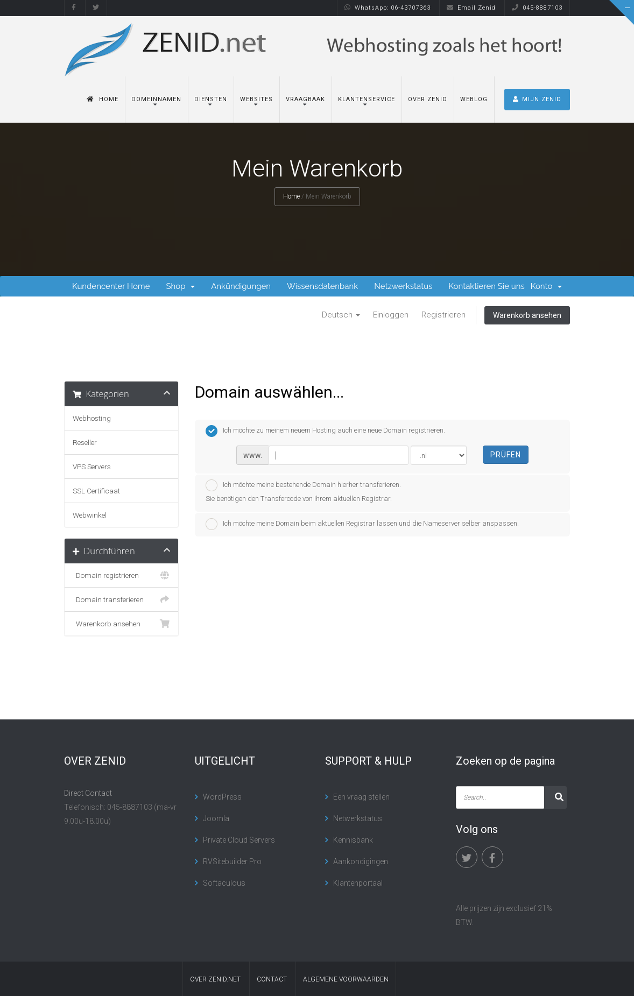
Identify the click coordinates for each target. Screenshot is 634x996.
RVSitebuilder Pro (232, 861)
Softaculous (224, 883)
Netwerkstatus (357, 818)
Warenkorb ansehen (527, 315)
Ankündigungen (241, 286)
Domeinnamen (156, 99)
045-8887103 (537, 7)
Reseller (85, 442)
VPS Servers (92, 466)
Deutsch (341, 315)
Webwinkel (90, 515)
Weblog (474, 99)
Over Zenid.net (215, 979)
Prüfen (505, 454)
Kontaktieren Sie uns (486, 286)
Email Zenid (471, 7)
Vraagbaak (305, 99)
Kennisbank (353, 840)
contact (272, 979)
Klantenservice (366, 99)
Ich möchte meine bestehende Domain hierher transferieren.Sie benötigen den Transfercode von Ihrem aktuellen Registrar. (303, 491)
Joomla (216, 818)
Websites (256, 99)
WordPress (222, 797)
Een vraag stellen (361, 797)
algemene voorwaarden (346, 979)
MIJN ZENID (537, 99)
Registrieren (443, 315)
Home (102, 99)
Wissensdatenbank (322, 286)
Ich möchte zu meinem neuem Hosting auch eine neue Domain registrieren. (325, 431)
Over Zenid (427, 99)
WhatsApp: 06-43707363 (387, 7)
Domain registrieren (121, 575)
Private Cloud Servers (239, 840)
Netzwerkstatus (403, 286)
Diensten (210, 99)
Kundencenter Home (111, 286)
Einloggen (390, 315)
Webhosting (92, 418)
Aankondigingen (360, 861)
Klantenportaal (358, 883)
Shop (180, 286)
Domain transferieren (121, 599)
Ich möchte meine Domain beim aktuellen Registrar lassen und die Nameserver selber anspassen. (362, 524)
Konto (546, 286)
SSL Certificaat (96, 490)
